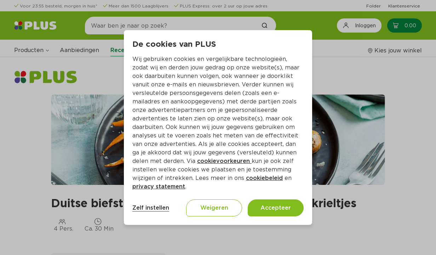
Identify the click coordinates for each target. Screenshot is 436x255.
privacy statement (158, 186)
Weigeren (214, 207)
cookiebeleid (264, 178)
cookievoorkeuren (224, 161)
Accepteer (275, 207)
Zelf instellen (150, 207)
